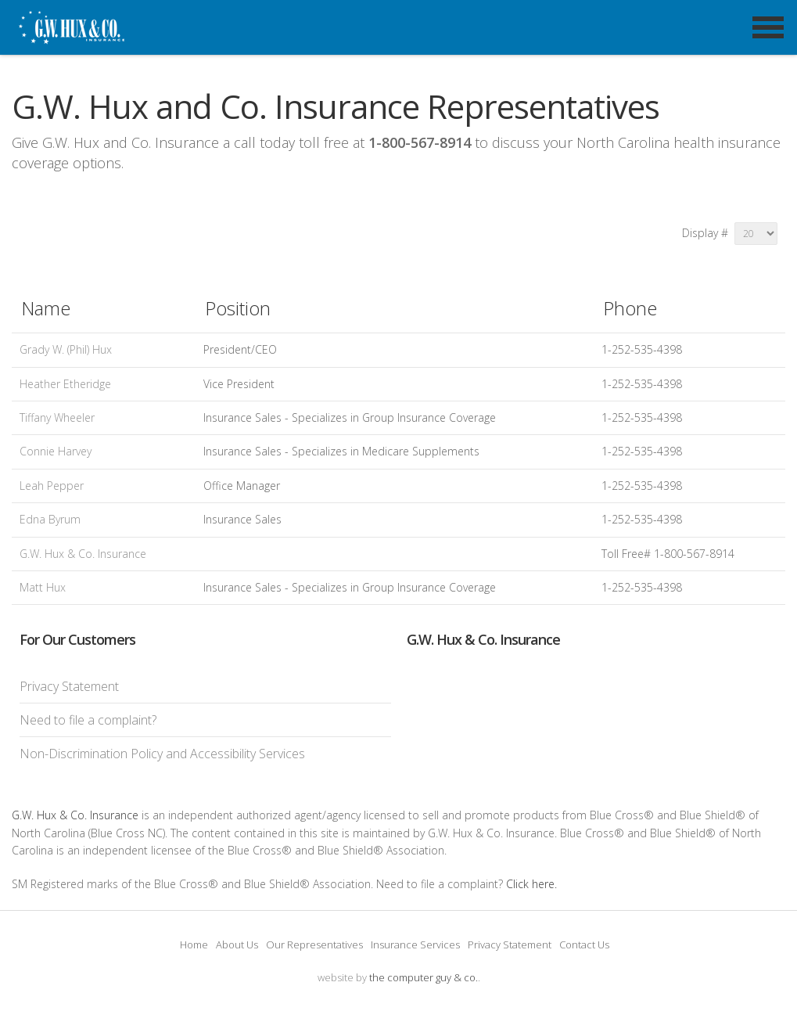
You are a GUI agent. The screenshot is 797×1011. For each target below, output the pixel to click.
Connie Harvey (56, 451)
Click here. (531, 883)
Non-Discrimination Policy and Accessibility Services (162, 753)
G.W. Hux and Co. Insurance (101, 47)
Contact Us (584, 944)
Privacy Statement (69, 686)
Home (194, 944)
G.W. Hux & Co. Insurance (83, 553)
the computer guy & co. (423, 977)
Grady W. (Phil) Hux (66, 349)
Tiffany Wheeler (57, 417)
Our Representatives (314, 944)
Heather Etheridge (65, 383)
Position (238, 308)
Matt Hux (43, 587)
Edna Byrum (50, 519)
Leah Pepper (52, 485)
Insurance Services (415, 944)
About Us (237, 944)
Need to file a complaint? (88, 720)
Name (45, 308)
